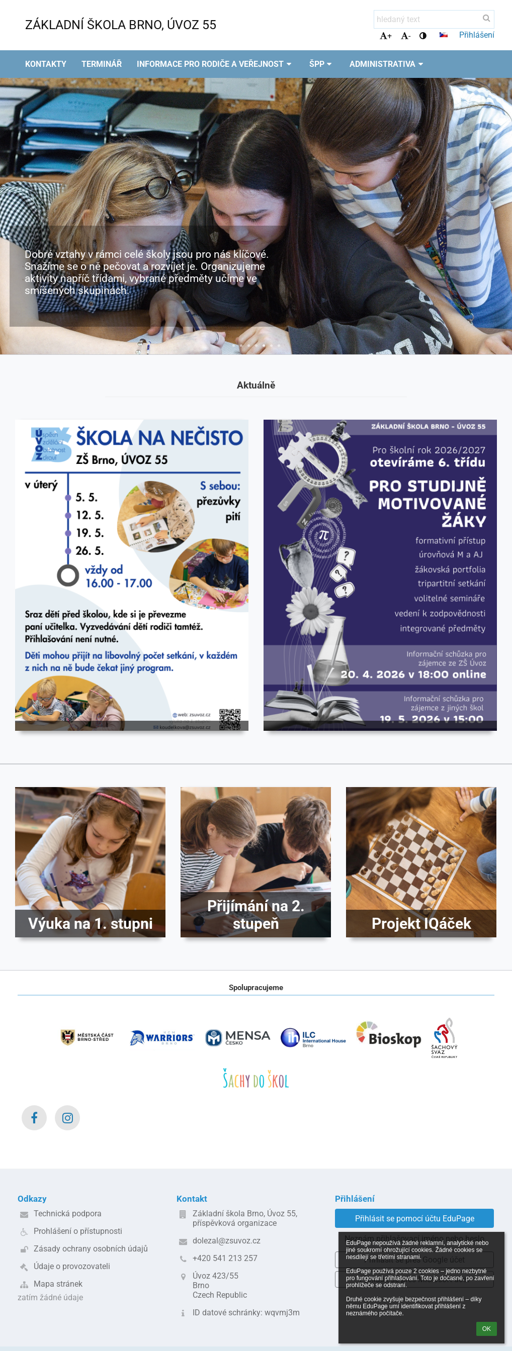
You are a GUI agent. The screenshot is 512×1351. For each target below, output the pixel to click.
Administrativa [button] (388, 64)
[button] (443, 35)
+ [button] (386, 36)
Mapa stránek (58, 1284)
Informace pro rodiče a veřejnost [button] (215, 64)
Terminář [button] (101, 64)
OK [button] (486, 1328)
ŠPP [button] (322, 64)
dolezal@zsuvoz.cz (227, 1240)
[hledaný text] (434, 19)
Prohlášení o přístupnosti (78, 1231)
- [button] (405, 36)
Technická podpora (68, 1213)
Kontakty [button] (45, 64)
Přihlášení (476, 35)
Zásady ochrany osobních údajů (91, 1248)
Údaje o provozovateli (72, 1266)
